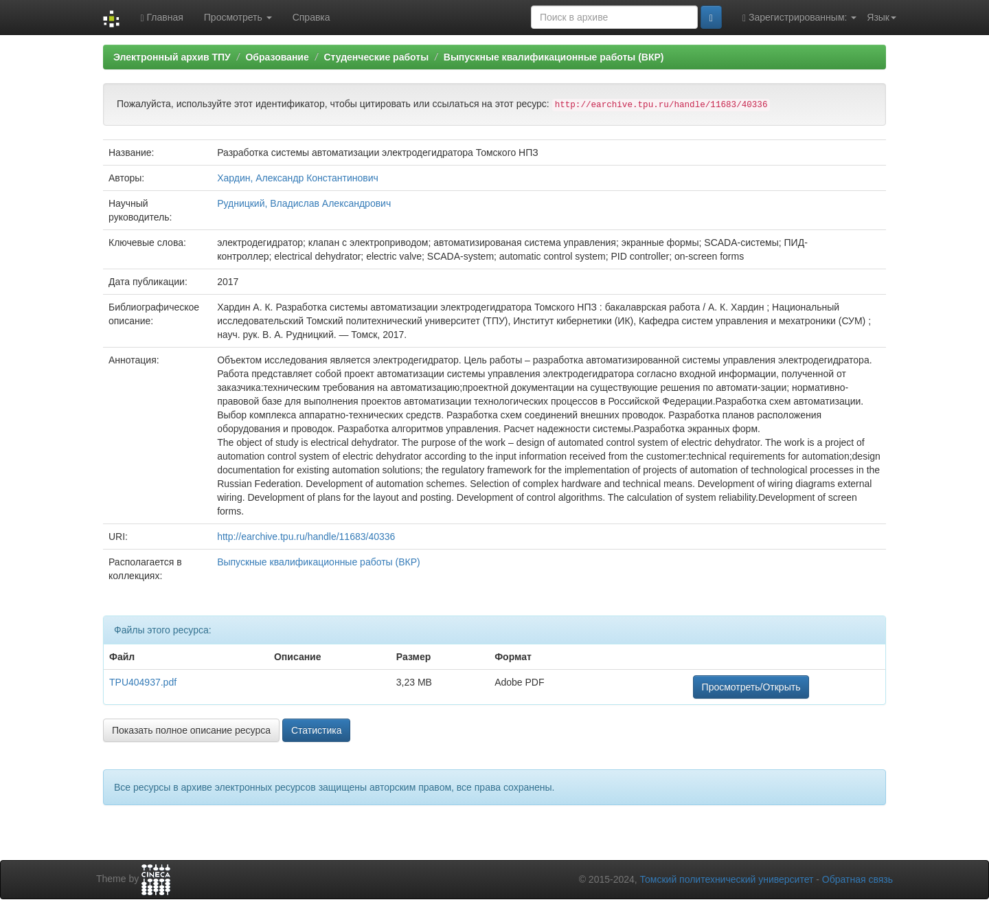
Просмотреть (238, 17)
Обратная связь (857, 879)
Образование (276, 57)
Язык (881, 17)
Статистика (316, 730)
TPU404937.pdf (143, 682)
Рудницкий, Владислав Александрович (304, 203)
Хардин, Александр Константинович (297, 177)
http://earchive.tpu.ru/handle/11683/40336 (306, 536)
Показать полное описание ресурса (191, 730)
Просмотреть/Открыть (751, 686)
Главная (161, 17)
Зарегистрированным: (799, 17)
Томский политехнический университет (727, 879)
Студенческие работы (376, 57)
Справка (311, 17)
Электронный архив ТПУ (172, 57)
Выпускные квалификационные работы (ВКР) (554, 57)
